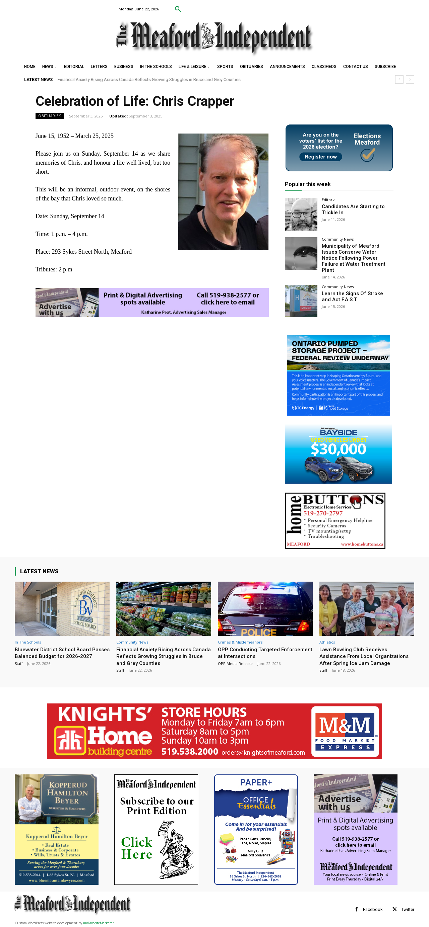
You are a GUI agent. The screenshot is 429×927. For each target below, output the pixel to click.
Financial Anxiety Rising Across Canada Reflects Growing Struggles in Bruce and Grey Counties (149, 79)
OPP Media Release (235, 655)
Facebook (373, 908)
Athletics (327, 634)
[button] (178, 9)
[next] (410, 79)
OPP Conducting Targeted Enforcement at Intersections (255, 645)
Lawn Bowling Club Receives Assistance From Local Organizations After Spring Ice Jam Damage (364, 651)
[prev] (399, 79)
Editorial (329, 199)
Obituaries (50, 116)
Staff (18, 662)
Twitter (407, 908)
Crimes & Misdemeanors (240, 634)
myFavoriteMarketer (98, 922)
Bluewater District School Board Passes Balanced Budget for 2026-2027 (60, 648)
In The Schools (28, 634)
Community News (338, 239)
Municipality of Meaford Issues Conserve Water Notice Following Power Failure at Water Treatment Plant (356, 254)
